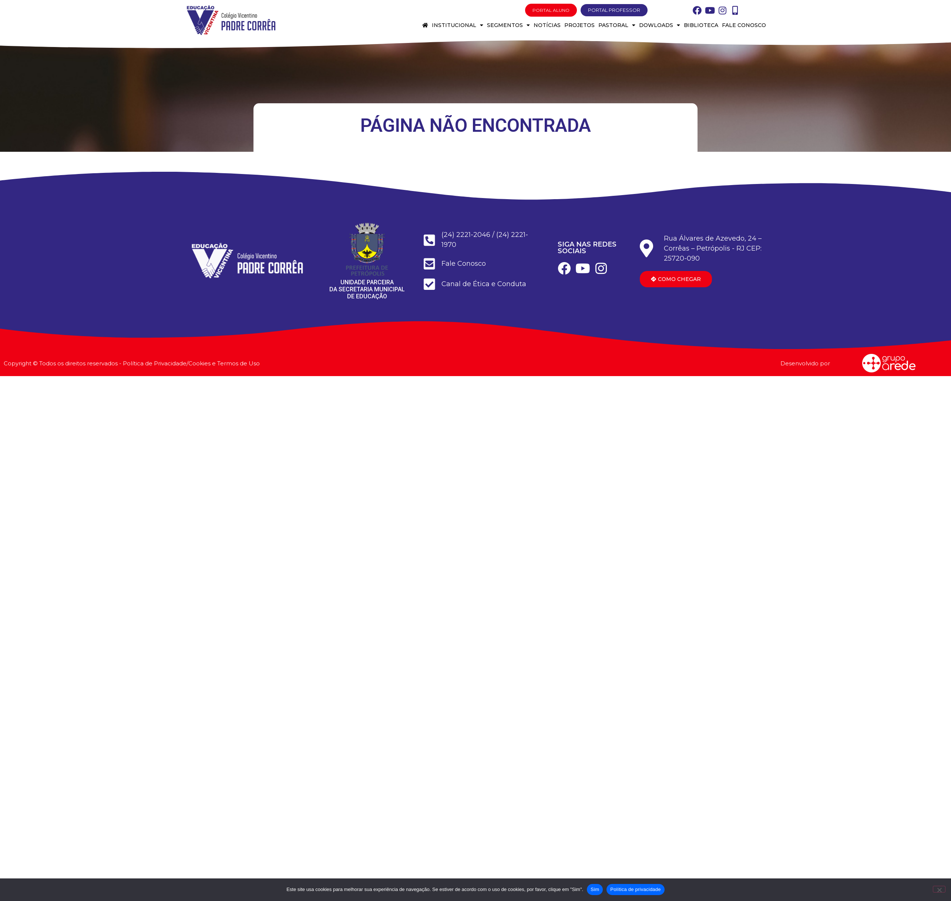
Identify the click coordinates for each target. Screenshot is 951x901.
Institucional (457, 25)
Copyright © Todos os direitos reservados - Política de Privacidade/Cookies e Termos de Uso (132, 363)
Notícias (547, 25)
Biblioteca (701, 25)
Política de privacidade (635, 889)
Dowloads (659, 25)
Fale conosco (744, 25)
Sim (595, 889)
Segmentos (508, 25)
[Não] (939, 889)
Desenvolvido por (805, 363)
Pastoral (616, 25)
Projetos (579, 25)
